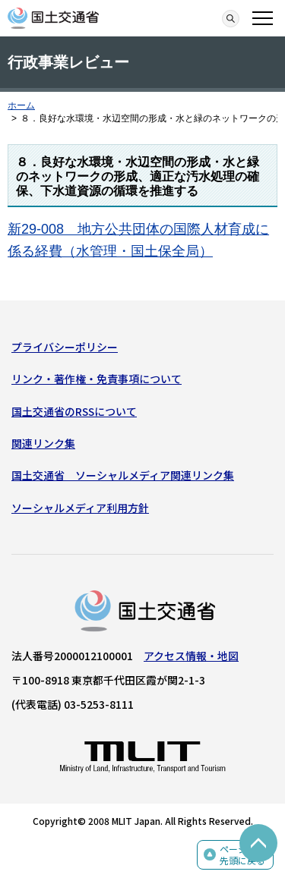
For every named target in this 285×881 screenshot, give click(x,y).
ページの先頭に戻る (242, 854)
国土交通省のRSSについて (74, 411)
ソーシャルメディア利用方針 (80, 507)
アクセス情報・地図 (191, 655)
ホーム (21, 105)
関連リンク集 (43, 443)
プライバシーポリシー (64, 346)
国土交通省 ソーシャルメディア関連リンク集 (122, 475)
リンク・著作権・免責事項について (96, 378)
